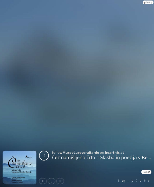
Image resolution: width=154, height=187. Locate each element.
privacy (148, 2)
